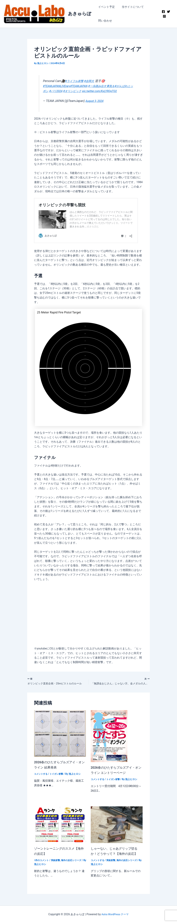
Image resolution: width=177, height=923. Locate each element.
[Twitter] (168, 11)
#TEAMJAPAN (82, 86)
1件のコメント (42, 860)
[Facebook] (162, 11)
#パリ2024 (66, 91)
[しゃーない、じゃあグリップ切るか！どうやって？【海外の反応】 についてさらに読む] (117, 825)
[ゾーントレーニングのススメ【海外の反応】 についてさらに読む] (60, 825)
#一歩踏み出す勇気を (107, 86)
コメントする (41, 774)
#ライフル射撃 (75, 81)
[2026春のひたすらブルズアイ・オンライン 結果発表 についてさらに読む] (60, 733)
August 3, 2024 (95, 101)
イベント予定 (105, 6)
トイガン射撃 (58, 774)
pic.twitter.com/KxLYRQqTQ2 (115, 91)
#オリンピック (85, 91)
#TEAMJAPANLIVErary (58, 86)
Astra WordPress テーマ (115, 914)
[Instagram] (163, 16)
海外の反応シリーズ (74, 860)
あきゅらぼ (79, 13)
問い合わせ (104, 20)
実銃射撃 (57, 860)
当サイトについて (131, 6)
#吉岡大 (92, 81)
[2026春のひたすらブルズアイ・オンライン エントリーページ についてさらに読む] (109, 736)
